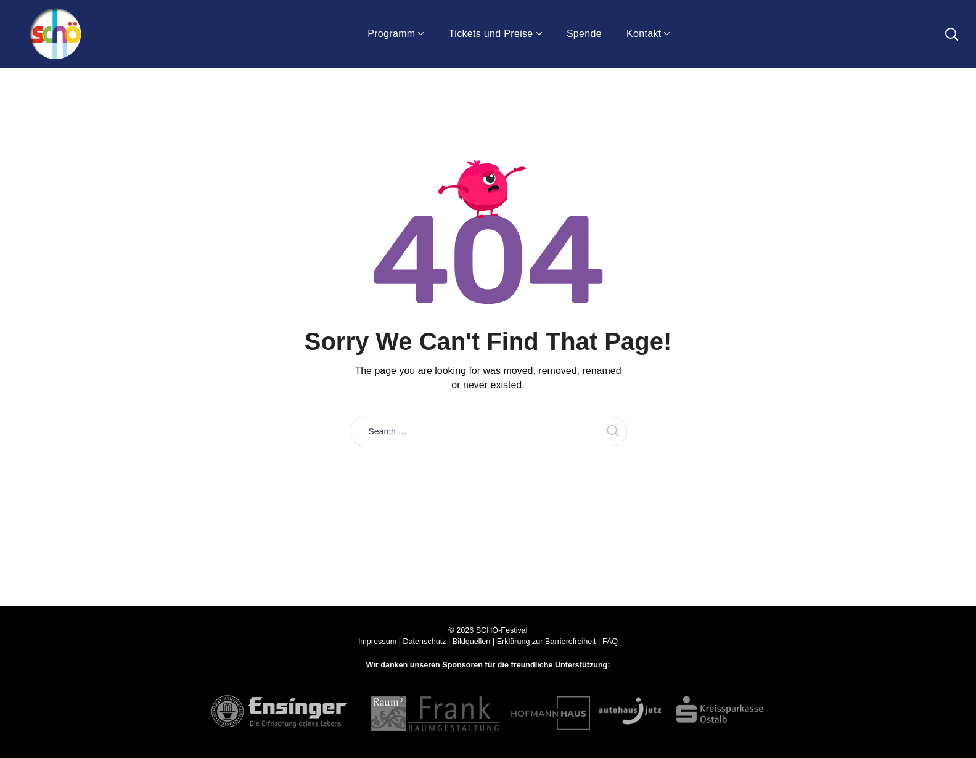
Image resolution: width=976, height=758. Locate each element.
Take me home (488, 473)
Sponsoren (462, 665)
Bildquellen (472, 641)
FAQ (610, 641)
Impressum (377, 641)
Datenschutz (424, 641)
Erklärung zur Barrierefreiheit (546, 641)
